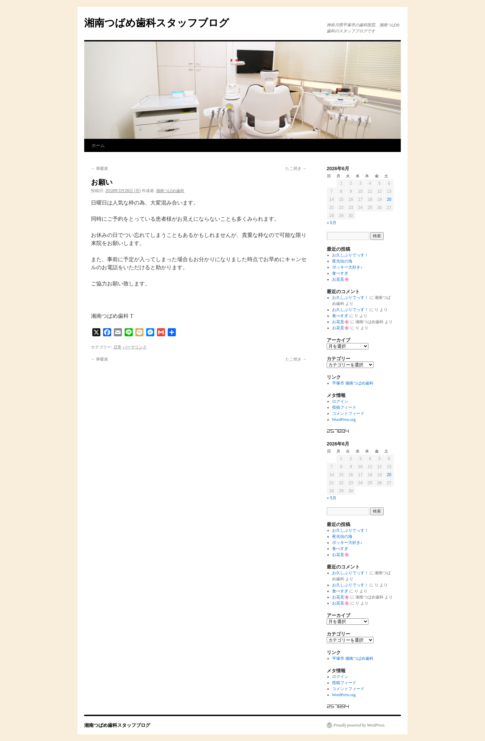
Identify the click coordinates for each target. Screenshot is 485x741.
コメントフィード (348, 413)
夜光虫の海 (342, 261)
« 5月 (331, 222)
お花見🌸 (340, 279)
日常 (118, 347)
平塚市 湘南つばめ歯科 (353, 383)
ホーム (98, 145)
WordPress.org (344, 419)
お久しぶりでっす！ (350, 255)
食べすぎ (340, 273)
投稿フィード (344, 407)
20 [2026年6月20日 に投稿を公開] (389, 199)
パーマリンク (135, 347)
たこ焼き (295, 168)
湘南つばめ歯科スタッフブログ (156, 22)
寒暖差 (99, 168)
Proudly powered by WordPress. (359, 725)
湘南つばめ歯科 (170, 190)
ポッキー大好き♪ (347, 267)
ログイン (340, 401)
